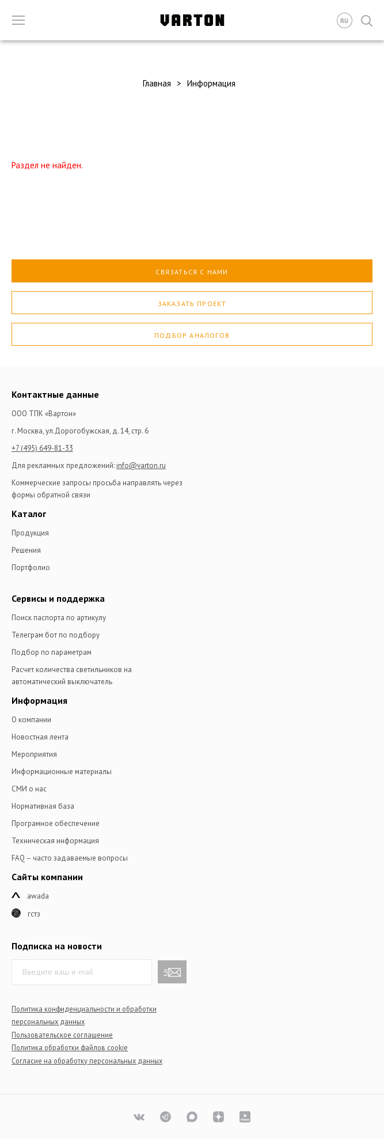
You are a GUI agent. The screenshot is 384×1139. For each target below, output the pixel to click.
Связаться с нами (191, 271)
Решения (26, 550)
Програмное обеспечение (56, 823)
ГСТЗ (34, 914)
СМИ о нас (29, 789)
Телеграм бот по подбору (56, 635)
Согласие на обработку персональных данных (87, 1060)
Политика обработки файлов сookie (70, 1047)
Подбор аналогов (192, 335)
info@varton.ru (141, 465)
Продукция (30, 533)
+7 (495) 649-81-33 (42, 448)
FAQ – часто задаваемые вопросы (70, 858)
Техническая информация (55, 841)
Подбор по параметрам (52, 652)
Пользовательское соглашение (62, 1034)
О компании (31, 720)
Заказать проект (192, 303)
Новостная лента (40, 737)
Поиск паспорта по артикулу (59, 618)
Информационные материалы (62, 771)
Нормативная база (43, 806)
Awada (38, 896)
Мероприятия (34, 754)
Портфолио (31, 567)
